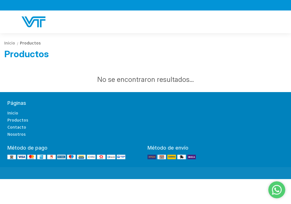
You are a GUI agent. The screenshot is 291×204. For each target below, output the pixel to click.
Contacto (16, 127)
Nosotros (16, 134)
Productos (30, 43)
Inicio (12, 43)
